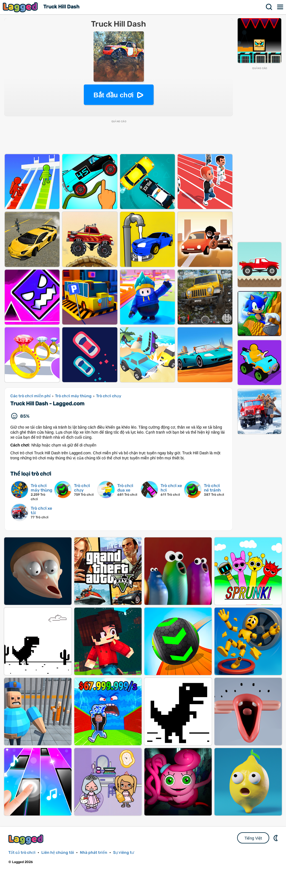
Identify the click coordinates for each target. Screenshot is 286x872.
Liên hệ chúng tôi (57, 852)
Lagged (21, 7)
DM (276, 837)
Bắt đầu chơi (114, 95)
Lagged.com (26, 839)
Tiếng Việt (253, 838)
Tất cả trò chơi (21, 852)
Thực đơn (280, 7)
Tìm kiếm (269, 7)
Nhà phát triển (93, 852)
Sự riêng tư (123, 852)
